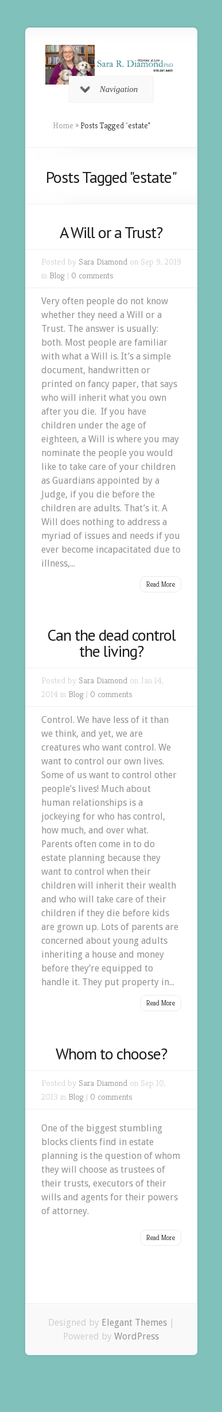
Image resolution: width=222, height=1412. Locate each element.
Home (63, 125)
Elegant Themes (134, 1322)
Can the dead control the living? (111, 642)
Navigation (109, 89)
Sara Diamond (103, 261)
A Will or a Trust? (111, 232)
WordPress (136, 1336)
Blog (57, 275)
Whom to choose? (111, 1053)
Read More (160, 584)
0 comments (92, 275)
